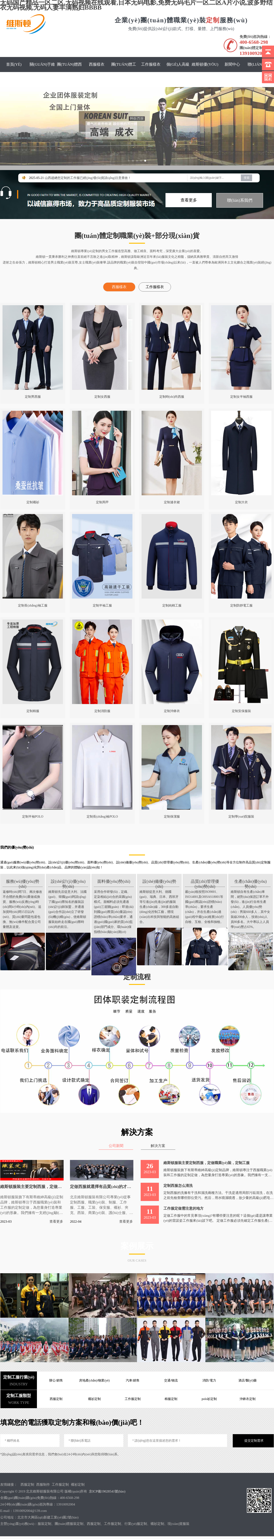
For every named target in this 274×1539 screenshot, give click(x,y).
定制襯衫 (32, 502)
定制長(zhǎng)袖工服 (32, 605)
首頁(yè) (14, 64)
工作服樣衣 (150, 64)
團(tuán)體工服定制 (123, 72)
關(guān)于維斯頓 (42, 72)
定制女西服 (102, 396)
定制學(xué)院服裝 (241, 816)
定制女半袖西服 (241, 396)
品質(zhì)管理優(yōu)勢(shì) (205, 882)
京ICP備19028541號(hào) (107, 1491)
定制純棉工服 (171, 605)
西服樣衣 (96, 64)
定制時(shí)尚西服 (171, 396)
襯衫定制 (78, 1484)
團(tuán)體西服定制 (69, 72)
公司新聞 (115, 1145)
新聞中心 (232, 64)
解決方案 (158, 1145)
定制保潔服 (172, 816)
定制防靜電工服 (241, 605)
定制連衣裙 (172, 502)
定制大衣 (241, 502)
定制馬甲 (102, 502)
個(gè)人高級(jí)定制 (178, 72)
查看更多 (189, 200)
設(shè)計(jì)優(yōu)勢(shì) (68, 882)
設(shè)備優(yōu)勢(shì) (159, 882)
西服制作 (43, 1484)
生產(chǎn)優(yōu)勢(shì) (250, 882)
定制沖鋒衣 (172, 711)
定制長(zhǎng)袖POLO (102, 816)
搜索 (247, 177)
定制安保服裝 (241, 711)
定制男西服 (33, 396)
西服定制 (27, 1484)
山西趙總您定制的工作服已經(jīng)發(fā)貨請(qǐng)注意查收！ (88, 178)
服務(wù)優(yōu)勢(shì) (22, 882)
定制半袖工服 (102, 605)
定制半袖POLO (32, 816)
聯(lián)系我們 (259, 72)
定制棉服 (32, 711)
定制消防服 (102, 711)
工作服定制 (60, 1484)
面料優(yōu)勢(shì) (113, 881)
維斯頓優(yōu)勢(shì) (205, 72)
